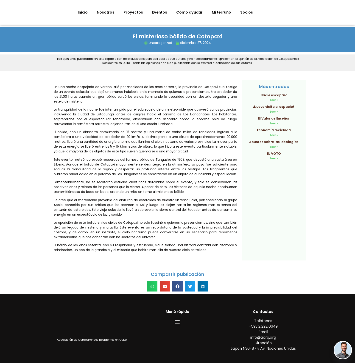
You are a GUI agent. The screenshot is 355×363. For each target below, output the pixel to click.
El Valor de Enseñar (274, 118)
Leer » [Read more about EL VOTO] (274, 158)
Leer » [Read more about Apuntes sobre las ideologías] (274, 147)
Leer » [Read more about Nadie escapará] (274, 100)
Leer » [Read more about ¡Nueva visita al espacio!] (274, 112)
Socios (246, 12)
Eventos (159, 12)
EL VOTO (274, 153)
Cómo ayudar (189, 12)
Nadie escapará (274, 95)
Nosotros (105, 12)
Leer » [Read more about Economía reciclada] (274, 135)
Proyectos (133, 12)
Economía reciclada (274, 130)
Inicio (83, 12)
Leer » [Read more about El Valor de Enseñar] (274, 123)
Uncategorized (160, 42)
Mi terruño (221, 12)
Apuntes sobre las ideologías (274, 142)
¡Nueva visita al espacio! (274, 106)
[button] (152, 286)
